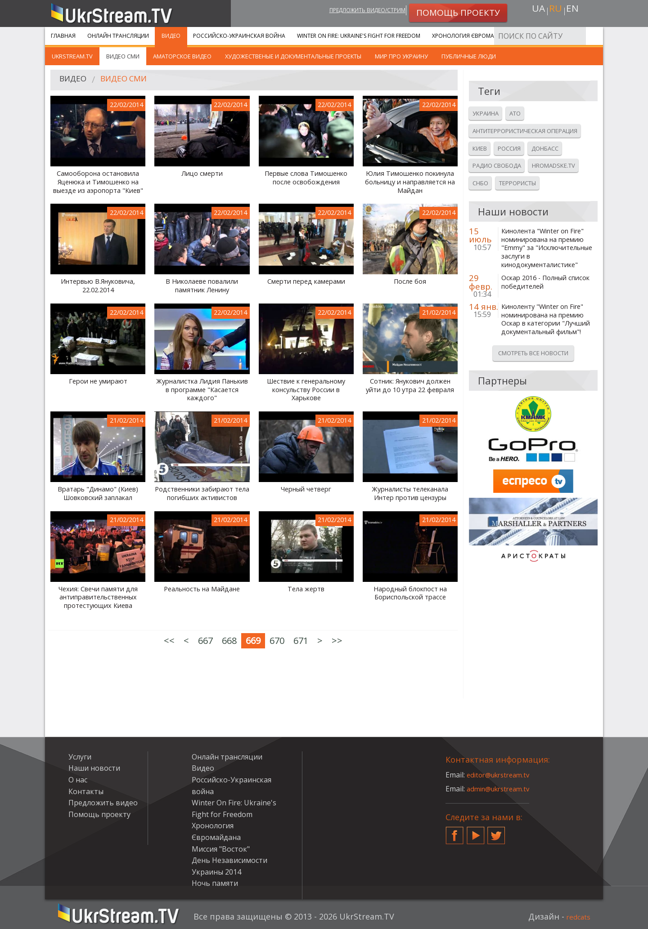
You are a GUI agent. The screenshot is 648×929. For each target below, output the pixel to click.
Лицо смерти (202, 174)
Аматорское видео (182, 56)
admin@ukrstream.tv (502, 789)
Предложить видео (103, 803)
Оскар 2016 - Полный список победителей (545, 282)
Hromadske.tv (553, 165)
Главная (63, 36)
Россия (509, 148)
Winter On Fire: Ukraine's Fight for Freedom (358, 36)
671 (300, 640)
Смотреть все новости (533, 353)
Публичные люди (468, 56)
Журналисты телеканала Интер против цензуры (410, 493)
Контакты (86, 791)
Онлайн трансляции (118, 36)
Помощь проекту (99, 814)
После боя (410, 281)
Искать (593, 36)
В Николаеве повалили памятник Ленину (202, 285)
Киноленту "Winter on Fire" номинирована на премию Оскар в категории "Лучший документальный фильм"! (545, 319)
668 (229, 640)
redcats (575, 916)
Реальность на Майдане (202, 589)
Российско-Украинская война (239, 36)
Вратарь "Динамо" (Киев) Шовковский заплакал (98, 493)
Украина (485, 113)
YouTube (476, 832)
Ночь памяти (215, 883)
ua (535, 12)
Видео (171, 36)
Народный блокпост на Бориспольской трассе (410, 593)
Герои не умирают (98, 381)
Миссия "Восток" (221, 849)
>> (337, 640)
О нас (77, 780)
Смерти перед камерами (306, 281)
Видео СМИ (123, 56)
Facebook (455, 832)
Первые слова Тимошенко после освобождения (306, 178)
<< (169, 640)
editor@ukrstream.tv (501, 775)
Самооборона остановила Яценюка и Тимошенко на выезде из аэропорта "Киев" (98, 182)
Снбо (480, 183)
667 (205, 640)
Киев (479, 148)
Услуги (535, 36)
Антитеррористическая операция (524, 131)
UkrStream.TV (72, 56)
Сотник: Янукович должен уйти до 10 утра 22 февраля (410, 385)
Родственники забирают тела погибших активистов (202, 493)
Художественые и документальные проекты (293, 56)
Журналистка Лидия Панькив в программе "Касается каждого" (202, 389)
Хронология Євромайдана (472, 36)
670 (277, 640)
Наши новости (94, 768)
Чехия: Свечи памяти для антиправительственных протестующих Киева (98, 597)
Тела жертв (306, 589)
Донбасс (544, 148)
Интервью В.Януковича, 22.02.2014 (98, 285)
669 (253, 640)
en (575, 12)
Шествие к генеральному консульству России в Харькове (306, 389)
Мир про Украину (401, 56)
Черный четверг (306, 489)
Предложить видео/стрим (354, 12)
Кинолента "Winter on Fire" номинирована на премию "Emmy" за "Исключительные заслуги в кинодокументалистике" (546, 248)
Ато (515, 113)
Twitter (496, 832)
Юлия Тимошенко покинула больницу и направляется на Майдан (410, 182)
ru (555, 12)
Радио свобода (496, 165)
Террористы (517, 183)
